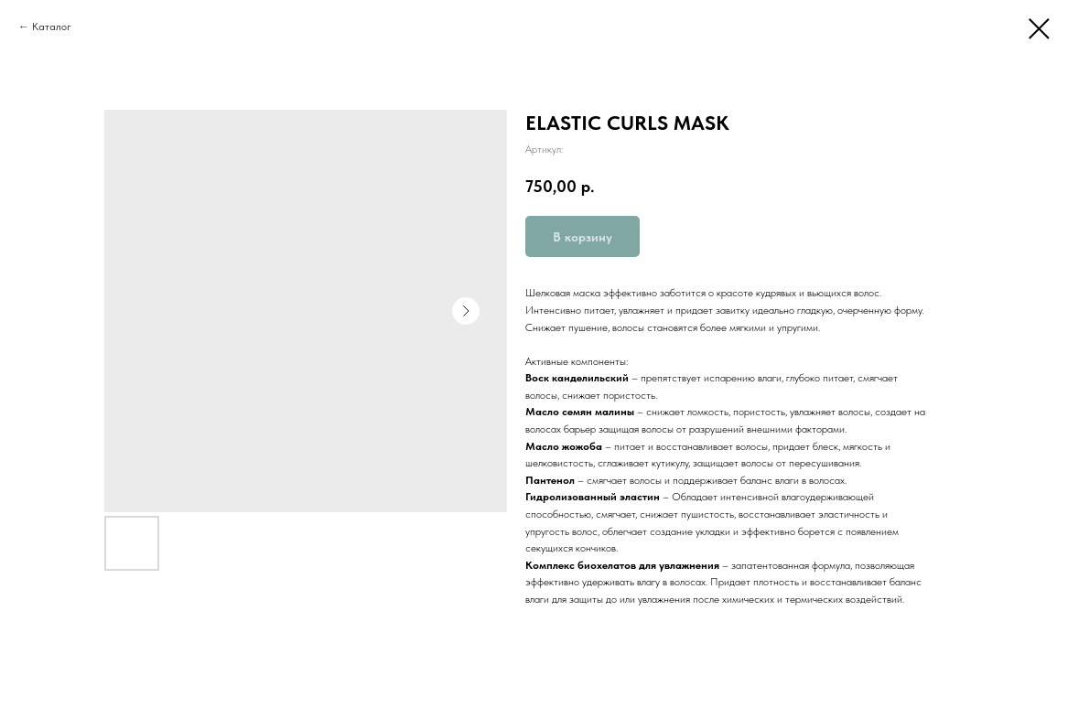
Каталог (51, 26)
